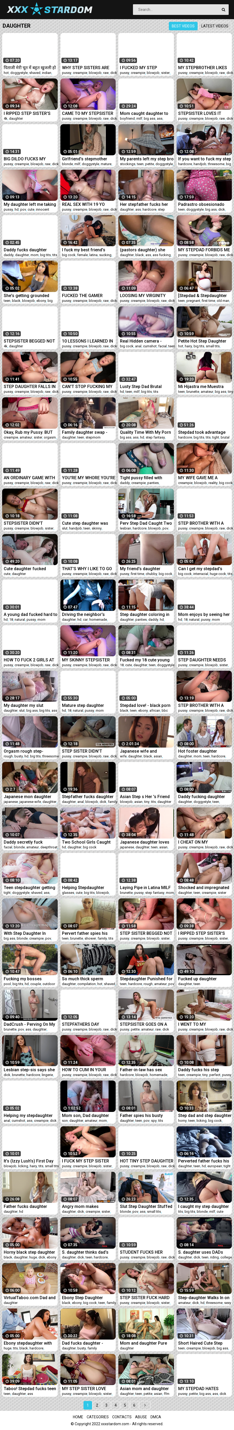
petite (149, 164)
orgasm (50, 437)
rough (8, 756)
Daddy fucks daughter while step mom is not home (25, 249)
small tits (213, 346)
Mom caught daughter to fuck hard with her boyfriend (144, 113)
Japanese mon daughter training (27, 796)
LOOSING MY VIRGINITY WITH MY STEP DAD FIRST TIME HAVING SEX (145, 295)
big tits (45, 255)
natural (20, 620)
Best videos (183, 26)
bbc (165, 710)
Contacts (122, 1417)
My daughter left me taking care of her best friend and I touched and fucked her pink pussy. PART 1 (30, 204)
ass (159, 118)
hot (6, 73)
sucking (105, 255)
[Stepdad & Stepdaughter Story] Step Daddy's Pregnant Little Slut (202, 295)
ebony (41, 301)
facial (162, 346)
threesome (216, 164)
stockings (127, 164)
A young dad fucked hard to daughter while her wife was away (30, 614)
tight (215, 437)
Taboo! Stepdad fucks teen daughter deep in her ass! (30, 1388)
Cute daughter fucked (25, 568)
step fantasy (155, 437)
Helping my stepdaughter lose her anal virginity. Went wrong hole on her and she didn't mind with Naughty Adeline (30, 1115)
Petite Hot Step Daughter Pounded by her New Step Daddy (203, 341)
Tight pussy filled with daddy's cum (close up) (142, 477)
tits (54, 255)
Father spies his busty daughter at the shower (142, 1115)
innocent (42, 209)
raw (106, 73)
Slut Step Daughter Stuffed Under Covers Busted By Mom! (146, 1206)
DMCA (156, 1417)
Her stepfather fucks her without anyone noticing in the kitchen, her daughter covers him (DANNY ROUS (145, 204)
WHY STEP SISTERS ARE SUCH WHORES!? (85, 67)
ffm (166, 1394)
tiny (230, 392)
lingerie (47, 1075)
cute (31, 209)
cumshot (150, 346)
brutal (225, 437)
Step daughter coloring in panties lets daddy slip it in (145, 614)
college (226, 1257)
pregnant (193, 301)
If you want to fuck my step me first (204, 158)
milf (139, 118)
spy (154, 1121)
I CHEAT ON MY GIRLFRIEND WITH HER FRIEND (200, 842)
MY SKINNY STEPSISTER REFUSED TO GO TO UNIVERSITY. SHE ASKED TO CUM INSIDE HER (86, 659)
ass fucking (162, 255)
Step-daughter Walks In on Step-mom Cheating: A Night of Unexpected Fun (203, 1297)
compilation (86, 984)
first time (208, 301)
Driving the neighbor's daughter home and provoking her (83, 614)
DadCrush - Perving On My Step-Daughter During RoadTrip (29, 1024)
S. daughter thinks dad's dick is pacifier (85, 1252)
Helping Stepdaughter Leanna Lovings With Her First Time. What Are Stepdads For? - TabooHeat (88, 887)
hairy (188, 346)
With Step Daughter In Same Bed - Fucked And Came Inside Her (27, 933)
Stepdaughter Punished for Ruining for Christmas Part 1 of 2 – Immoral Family (146, 978)
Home (78, 1417)
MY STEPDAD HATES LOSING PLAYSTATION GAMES (199, 1388)
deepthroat (48, 847)
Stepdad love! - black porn (145, 705)
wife (123, 756)
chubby (151, 574)
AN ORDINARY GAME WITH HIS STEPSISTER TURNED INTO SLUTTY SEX (29, 477)
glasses (68, 893)
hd (17, 209)
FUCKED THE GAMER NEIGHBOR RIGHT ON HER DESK (87, 295)
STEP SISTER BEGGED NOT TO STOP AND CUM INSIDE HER (146, 933)
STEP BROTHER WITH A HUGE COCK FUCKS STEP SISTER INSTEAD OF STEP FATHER (203, 523)
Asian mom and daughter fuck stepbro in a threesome (144, 1388)
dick (113, 73)
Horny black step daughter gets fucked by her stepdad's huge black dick (29, 1252)
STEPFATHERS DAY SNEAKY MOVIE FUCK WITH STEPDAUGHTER (88, 1024)
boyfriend (127, 118)
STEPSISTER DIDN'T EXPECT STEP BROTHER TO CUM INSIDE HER (30, 523)
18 (11, 620)
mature (106, 164)
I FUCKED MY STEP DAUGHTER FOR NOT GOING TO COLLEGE (140, 67)
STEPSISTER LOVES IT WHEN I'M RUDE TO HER (201, 113)
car (85, 620)
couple (35, 984)
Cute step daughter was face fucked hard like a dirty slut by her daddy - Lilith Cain (85, 523)
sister (165, 73)
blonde (67, 164)
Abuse (141, 1417)
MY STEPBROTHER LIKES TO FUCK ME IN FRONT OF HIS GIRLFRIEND (203, 67)
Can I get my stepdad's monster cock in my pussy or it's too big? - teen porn (203, 568)
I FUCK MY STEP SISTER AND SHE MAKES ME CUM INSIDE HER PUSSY (87, 1161)
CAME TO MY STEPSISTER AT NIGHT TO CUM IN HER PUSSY (87, 113)
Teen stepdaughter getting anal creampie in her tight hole (29, 887)
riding (214, 1257)
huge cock (218, 574)
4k (5, 118)
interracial (200, 574)
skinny (97, 528)
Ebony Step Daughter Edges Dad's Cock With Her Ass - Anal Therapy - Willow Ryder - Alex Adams (88, 1297)
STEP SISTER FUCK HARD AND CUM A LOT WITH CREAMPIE (145, 1297)
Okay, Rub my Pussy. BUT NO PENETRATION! (28, 432)
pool (7, 984)
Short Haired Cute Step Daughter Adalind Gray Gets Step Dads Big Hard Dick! (205, 1343)
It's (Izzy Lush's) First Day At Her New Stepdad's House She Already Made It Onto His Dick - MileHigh (30, 1161)
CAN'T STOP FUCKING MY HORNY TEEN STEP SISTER (88, 386)
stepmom (93, 437)
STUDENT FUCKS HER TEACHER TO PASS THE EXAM (143, 1252)
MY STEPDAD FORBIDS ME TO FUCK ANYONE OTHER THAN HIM (204, 249)
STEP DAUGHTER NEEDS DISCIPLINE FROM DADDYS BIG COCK (204, 659)
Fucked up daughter (197, 978)
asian (158, 756)
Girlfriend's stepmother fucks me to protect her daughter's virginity (85, 158)
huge (33, 1257)
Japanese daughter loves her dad (144, 842)
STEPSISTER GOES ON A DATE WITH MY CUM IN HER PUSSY (143, 1024)
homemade (98, 620)
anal (138, 346)
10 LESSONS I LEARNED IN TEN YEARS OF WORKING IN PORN (88, 341)
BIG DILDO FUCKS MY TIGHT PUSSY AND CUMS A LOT (30, 158)
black (139, 255)
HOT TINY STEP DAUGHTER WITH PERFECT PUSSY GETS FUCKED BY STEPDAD (146, 1161)
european (214, 1166)
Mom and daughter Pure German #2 (143, 1343)
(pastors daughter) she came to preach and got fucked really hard (143, 249)
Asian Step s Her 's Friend (145, 796)
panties (153, 483)
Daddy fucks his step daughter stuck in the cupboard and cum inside (202, 1069)
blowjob (95, 73)
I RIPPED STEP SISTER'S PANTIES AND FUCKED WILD (27, 113)
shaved (34, 73)
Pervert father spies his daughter (85, 933)
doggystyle (19, 73)
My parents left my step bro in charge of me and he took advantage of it (147, 158)
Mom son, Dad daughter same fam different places (88, 1115)
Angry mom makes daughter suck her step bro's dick (84, 1206)
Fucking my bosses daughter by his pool (24, 978)
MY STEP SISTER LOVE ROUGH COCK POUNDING (86, 1388)
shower (90, 938)
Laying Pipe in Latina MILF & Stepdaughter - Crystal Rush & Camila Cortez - (145, 887)
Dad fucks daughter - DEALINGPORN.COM (82, 1343)
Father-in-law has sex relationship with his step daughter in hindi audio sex (146, 1069)
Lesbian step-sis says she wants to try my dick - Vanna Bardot (29, 1069)
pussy (66, 73)
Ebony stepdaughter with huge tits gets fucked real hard (29, 1343)
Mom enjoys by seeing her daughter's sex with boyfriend (204, 614)
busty (18, 756)
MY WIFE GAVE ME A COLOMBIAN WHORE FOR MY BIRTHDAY (202, 477)
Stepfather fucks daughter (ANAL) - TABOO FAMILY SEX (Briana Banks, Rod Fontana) (88, 796)
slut (65, 528)
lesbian (125, 528)
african (154, 710)
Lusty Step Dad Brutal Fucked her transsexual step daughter (142, 386)
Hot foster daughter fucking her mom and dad (203, 751)
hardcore (185, 164)
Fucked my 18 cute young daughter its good (145, 659)
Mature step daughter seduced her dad (83, 705)
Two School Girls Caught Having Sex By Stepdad (86, 842)
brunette (192, 392)
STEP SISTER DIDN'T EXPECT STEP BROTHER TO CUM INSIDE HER (89, 751)
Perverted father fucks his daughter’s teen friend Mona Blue (203, 1161)
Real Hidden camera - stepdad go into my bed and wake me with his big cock (144, 341)
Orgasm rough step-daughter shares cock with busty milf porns (30, 751)
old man (223, 301)
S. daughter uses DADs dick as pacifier (200, 1252)
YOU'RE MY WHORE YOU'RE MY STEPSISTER (88, 477)
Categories (98, 1417)
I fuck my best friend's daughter (83, 249)
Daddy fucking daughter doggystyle (201, 796)
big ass (149, 118)
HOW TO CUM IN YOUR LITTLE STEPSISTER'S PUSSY (84, 1069)
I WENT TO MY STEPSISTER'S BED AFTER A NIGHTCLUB (203, 1024)
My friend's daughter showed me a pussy (140, 568)
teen (140, 164)
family (112, 802)
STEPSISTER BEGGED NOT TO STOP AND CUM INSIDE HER (30, 341)
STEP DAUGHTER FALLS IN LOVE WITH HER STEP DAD (30, 386)
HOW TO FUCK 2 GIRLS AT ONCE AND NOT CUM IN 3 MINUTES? (29, 659)
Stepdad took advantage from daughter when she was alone (202, 432)
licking (202, 1121)
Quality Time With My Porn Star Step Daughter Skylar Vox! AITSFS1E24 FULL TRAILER (145, 432)
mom (35, 255)
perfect (214, 1075)
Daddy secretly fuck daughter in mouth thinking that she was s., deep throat (30, 842)
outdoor (49, 984)
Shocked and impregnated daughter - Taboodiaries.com (203, 887)
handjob (200, 164)
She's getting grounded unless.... (26, 295)
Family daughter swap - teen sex (84, 432)
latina (93, 255)
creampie (80, 73)
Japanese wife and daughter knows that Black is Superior (146, 751)
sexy (227, 1303)
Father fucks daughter (25, 1206)
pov (23, 209)
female (82, 255)
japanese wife (30, 802)
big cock (69, 255)
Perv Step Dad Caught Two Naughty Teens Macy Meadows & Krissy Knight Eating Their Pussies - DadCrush (146, 523)
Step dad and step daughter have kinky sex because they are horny (205, 1115)
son (65, 1121)
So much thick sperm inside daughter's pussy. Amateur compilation (85, 978)
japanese (11, 802)
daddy (9, 255)
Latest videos (214, 26)
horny (182, 1121)
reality (213, 483)
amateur (207, 392)
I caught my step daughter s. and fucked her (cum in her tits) (203, 1206)
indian (46, 73)
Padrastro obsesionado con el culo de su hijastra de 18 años (202, 204)
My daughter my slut (23, 705)
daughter (16, 118)
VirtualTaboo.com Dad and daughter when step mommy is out (30, 1297)
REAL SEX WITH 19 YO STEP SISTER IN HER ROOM (88, 204)
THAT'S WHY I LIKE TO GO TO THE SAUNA (87, 568)
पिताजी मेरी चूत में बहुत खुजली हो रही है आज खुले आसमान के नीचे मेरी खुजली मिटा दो (30, 67)
